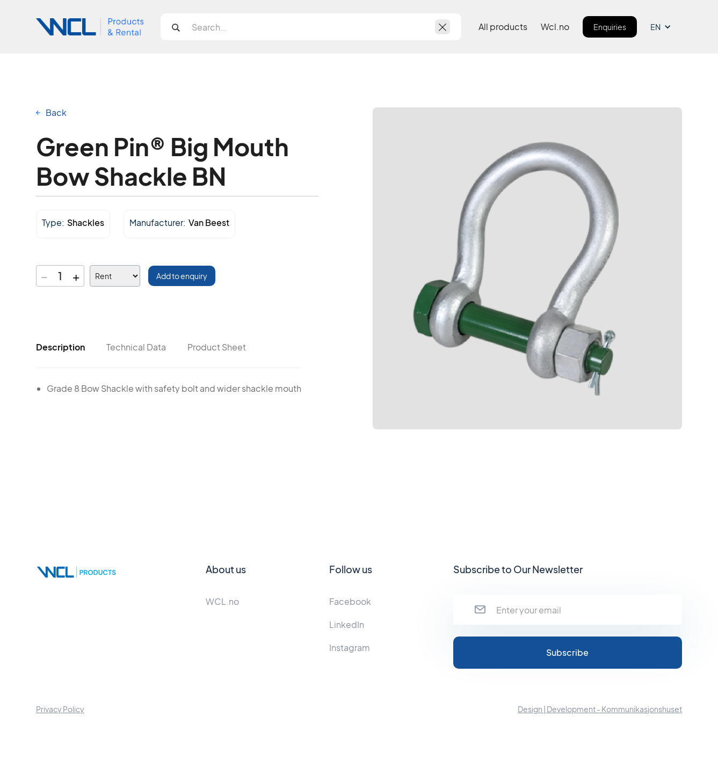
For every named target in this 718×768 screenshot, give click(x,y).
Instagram (349, 647)
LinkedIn (346, 624)
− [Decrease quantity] (44, 275)
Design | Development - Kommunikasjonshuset (600, 709)
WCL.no (222, 601)
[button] (666, 26)
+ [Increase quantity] (75, 275)
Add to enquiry (181, 276)
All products (502, 26)
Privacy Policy (60, 709)
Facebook (350, 601)
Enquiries (609, 27)
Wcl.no (555, 26)
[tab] (60, 347)
